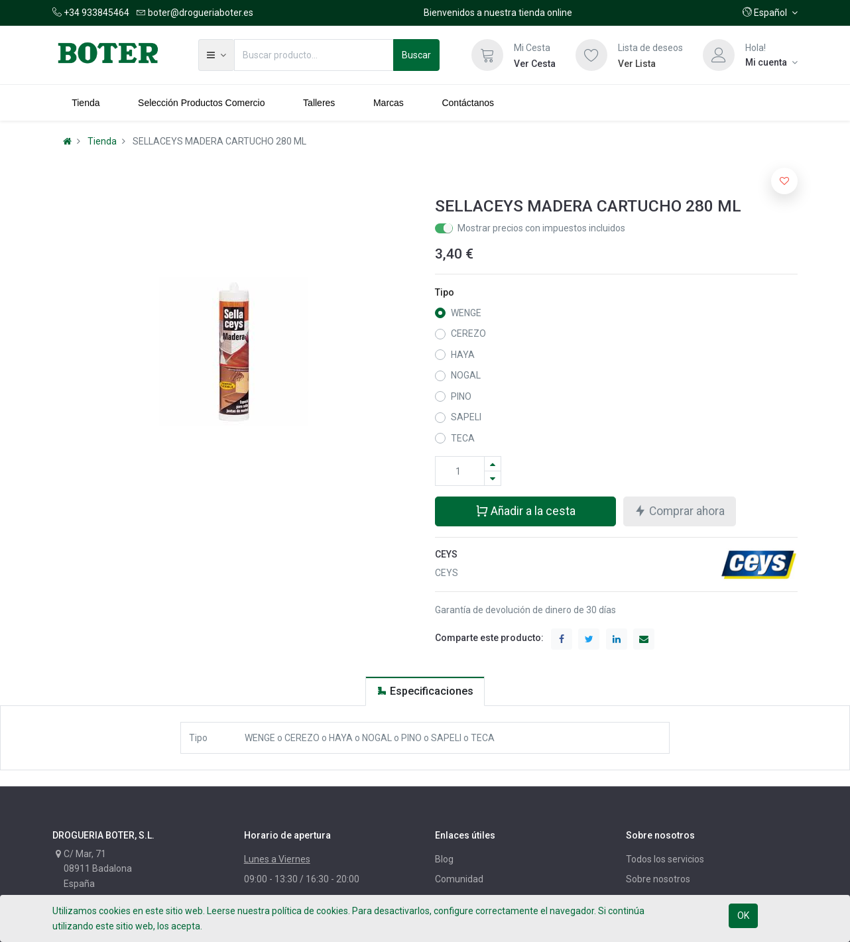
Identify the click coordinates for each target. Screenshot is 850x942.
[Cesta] (487, 55)
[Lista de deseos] (591, 55)
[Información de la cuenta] (771, 62)
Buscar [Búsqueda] (416, 55)
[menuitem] (85, 103)
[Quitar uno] (493, 478)
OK (743, 915)
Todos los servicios (665, 859)
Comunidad (459, 879)
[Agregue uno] (493, 464)
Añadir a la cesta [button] (525, 510)
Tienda (102, 141)
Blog (444, 859)
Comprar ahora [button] (679, 510)
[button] (770, 12)
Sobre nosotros (658, 879)
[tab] (425, 691)
